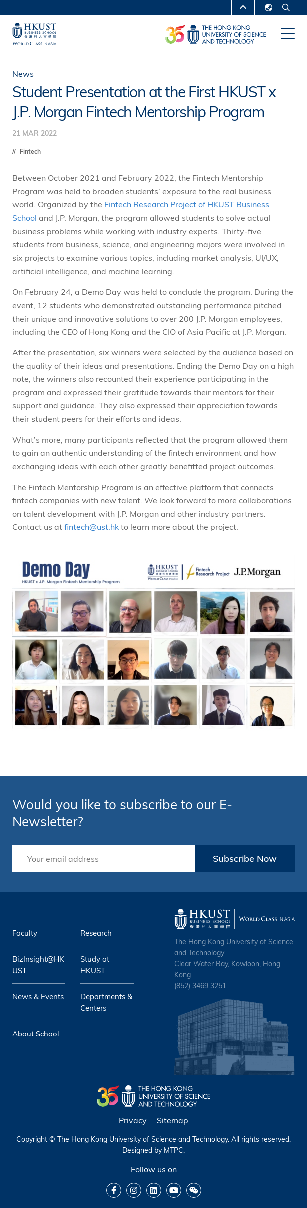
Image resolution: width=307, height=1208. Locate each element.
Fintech (30, 151)
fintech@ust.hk (91, 527)
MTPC (173, 1150)
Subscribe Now (245, 858)
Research (96, 933)
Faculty (24, 933)
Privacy (133, 1120)
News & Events (38, 996)
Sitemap (172, 1120)
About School (35, 1033)
